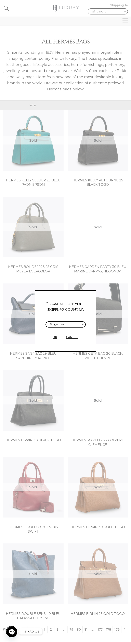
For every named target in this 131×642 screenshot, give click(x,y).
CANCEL (72, 337)
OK (55, 337)
